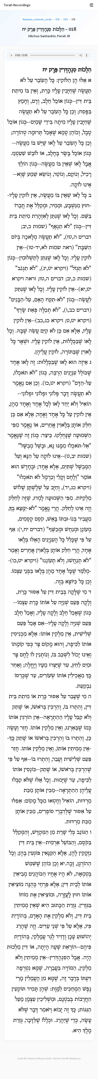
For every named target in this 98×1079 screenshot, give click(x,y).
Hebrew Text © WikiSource (66, 1058)
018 (73, 19)
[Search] (91, 5)
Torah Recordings (17, 5)
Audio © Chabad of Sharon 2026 (34, 1058)
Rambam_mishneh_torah (37, 19)
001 (65, 19)
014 (57, 19)
